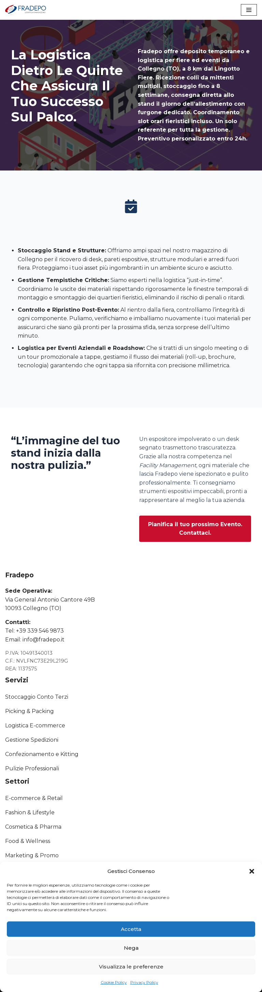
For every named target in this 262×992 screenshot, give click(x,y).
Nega (131, 948)
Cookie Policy (114, 982)
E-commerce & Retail (34, 798)
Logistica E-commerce (35, 725)
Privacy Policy (144, 982)
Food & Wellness (27, 841)
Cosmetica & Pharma (33, 827)
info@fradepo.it (43, 639)
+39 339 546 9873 (40, 630)
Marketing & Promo (32, 855)
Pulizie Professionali (32, 768)
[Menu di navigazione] (249, 10)
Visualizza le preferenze (131, 966)
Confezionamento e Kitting (41, 754)
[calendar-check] (131, 206)
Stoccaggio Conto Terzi (36, 697)
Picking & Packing (29, 711)
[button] (251, 871)
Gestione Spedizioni (31, 740)
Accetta (131, 929)
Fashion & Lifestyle (30, 812)
